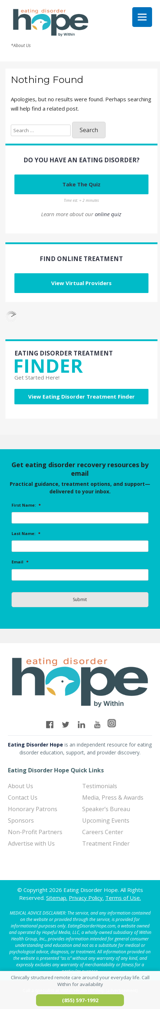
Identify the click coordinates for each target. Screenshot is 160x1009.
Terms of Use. (123, 897)
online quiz (108, 214)
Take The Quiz (81, 184)
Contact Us (22, 797)
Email (20, 561)
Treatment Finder (106, 843)
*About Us (21, 45)
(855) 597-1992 (80, 1000)
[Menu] (142, 17)
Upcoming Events (105, 820)
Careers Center (102, 832)
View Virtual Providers (81, 283)
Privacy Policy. (86, 897)
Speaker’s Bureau (106, 809)
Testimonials (99, 786)
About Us (20, 786)
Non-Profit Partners (35, 832)
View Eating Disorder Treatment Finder (81, 396)
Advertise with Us (31, 843)
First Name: (26, 505)
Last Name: (26, 533)
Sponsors (21, 820)
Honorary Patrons (32, 809)
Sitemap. (56, 897)
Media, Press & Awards (112, 797)
